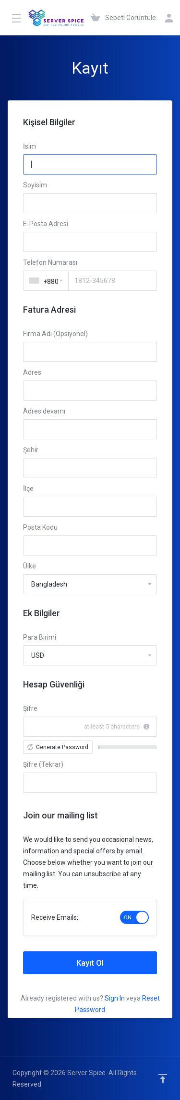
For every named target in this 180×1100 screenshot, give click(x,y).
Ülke (29, 566)
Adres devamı (44, 411)
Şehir (30, 450)
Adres (32, 372)
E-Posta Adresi (45, 224)
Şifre (30, 708)
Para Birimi (39, 637)
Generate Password (57, 747)
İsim (29, 146)
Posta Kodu (40, 527)
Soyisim (35, 185)
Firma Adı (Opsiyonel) (55, 334)
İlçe (28, 488)
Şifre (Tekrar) (43, 764)
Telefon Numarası (50, 262)
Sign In (115, 998)
